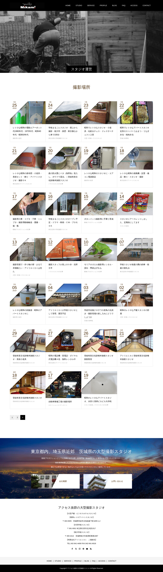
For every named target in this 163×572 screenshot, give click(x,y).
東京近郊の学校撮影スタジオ (57, 138)
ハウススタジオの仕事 (55, 184)
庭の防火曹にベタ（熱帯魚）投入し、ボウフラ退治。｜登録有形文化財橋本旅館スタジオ (63, 176)
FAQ (123, 5)
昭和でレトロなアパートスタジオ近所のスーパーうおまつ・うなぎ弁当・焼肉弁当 (134, 131)
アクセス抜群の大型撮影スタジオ (81, 507)
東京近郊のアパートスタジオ (22, 184)
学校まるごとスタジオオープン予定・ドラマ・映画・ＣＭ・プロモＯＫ (63, 222)
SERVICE (91, 5)
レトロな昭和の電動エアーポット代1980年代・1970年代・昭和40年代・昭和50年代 (27, 131)
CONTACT (147, 5)
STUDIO (79, 5)
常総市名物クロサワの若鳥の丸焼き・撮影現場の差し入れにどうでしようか (98, 313)
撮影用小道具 (17, 138)
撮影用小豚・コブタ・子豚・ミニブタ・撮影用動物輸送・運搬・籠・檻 (27, 222)
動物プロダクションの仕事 (21, 229)
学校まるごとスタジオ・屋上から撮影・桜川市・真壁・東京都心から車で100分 (63, 131)
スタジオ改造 (124, 226)
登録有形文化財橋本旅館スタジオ (24, 363)
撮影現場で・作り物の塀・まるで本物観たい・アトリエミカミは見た (27, 268)
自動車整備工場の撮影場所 (60, 402)
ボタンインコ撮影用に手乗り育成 (98, 219)
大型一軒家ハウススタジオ (93, 138)
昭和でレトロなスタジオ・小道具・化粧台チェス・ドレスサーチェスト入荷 (98, 131)
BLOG (114, 5)
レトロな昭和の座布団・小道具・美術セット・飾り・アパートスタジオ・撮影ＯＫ (27, 176)
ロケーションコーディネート (57, 405)
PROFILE (103, 5)
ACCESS (133, 5)
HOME (67, 5)
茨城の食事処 (124, 138)
